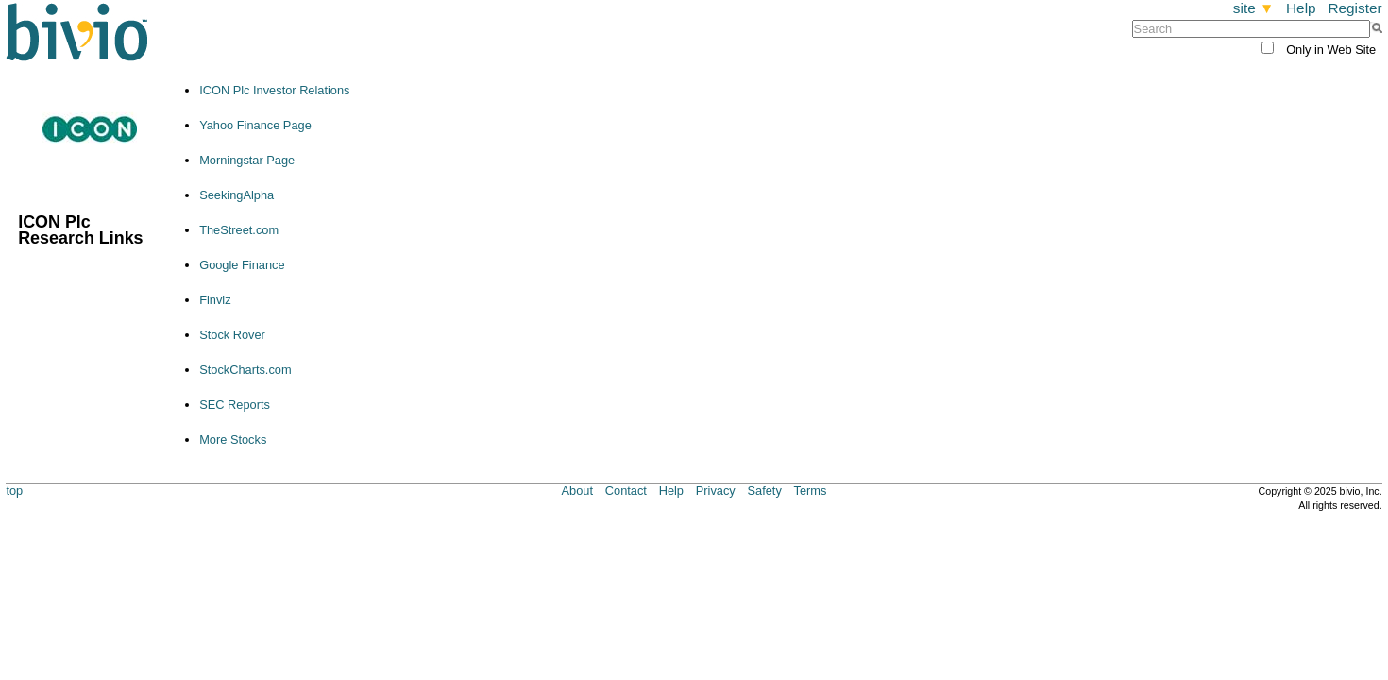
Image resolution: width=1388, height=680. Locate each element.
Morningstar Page (247, 160)
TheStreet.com (239, 230)
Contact (626, 491)
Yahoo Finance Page (255, 125)
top (14, 491)
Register (1354, 8)
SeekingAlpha (236, 195)
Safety (765, 491)
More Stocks (232, 440)
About (577, 491)
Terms (810, 491)
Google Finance (241, 265)
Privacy (716, 491)
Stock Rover (232, 335)
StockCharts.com (245, 370)
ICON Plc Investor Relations (274, 90)
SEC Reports (234, 405)
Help (1301, 8)
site (1253, 8)
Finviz (214, 300)
